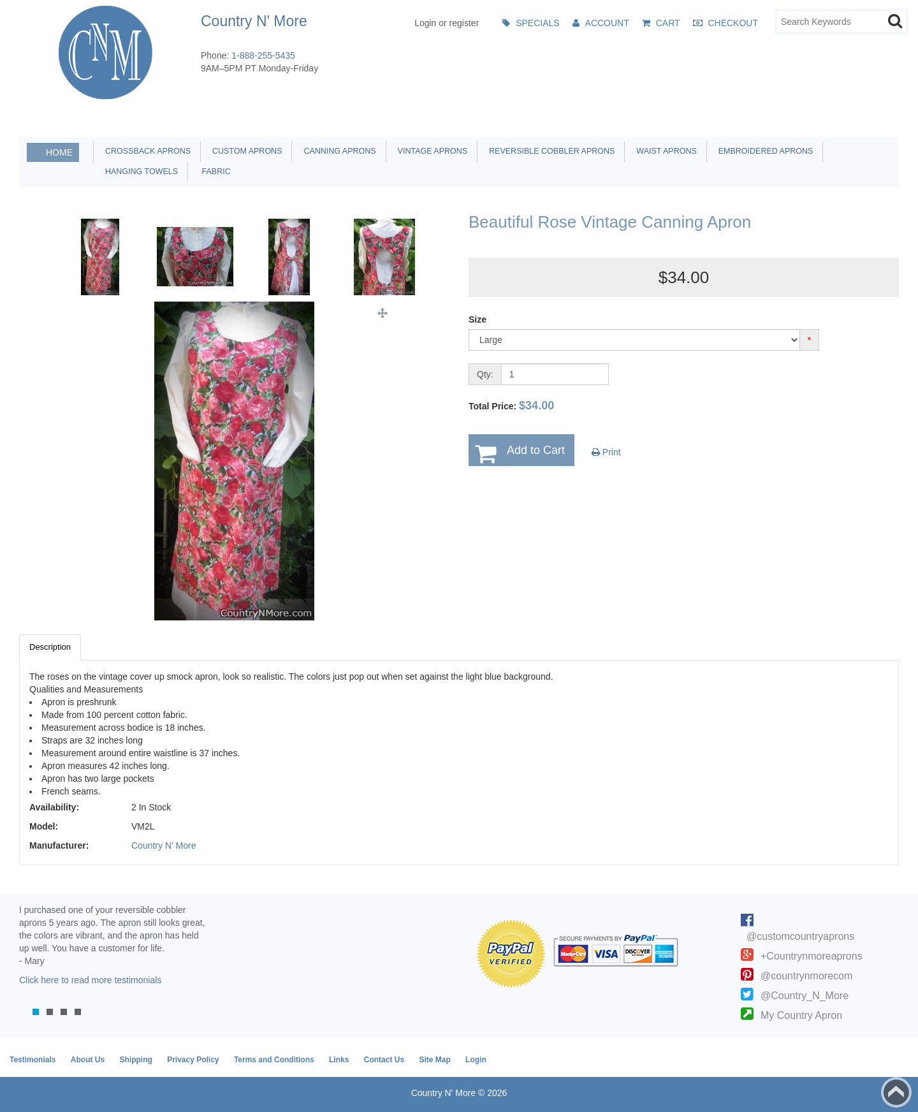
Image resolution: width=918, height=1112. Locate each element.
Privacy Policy (193, 1059)
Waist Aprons (664, 151)
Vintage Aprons (430, 151)
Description (50, 647)
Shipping (135, 1059)
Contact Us (384, 1059)
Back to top (896, 1092)
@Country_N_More (805, 995)
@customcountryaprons (800, 936)
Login (475, 1059)
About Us (88, 1059)
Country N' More (163, 845)
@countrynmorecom (806, 975)
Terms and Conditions (274, 1059)
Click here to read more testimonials (90, 980)
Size (477, 319)
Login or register (446, 23)
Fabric (213, 171)
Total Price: (511, 405)
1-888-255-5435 (263, 55)
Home (59, 152)
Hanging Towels (139, 171)
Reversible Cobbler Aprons (549, 151)
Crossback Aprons (146, 151)
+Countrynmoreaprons (812, 956)
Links (339, 1059)
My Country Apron (801, 1015)
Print (606, 452)
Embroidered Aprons (763, 151)
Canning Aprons (337, 151)
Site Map (434, 1059)
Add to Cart (536, 450)
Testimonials (32, 1059)
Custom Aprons (245, 151)
